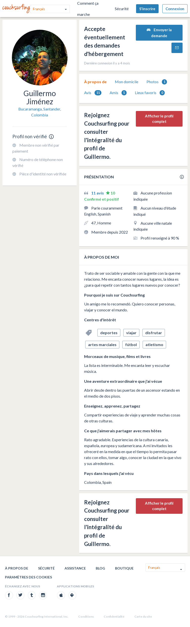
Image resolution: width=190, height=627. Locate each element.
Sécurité (122, 8)
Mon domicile (126, 81)
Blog (100, 568)
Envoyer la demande (159, 32)
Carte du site (143, 616)
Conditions (86, 616)
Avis (92, 92)
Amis (118, 92)
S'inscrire (147, 8)
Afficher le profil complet (159, 119)
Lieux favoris (150, 92)
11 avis (98, 193)
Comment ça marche (87, 8)
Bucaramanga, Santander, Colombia (39, 112)
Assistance (75, 568)
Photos (156, 81)
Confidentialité (114, 616)
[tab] (95, 82)
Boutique (124, 568)
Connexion (175, 8)
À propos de (95, 81)
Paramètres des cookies (28, 577)
